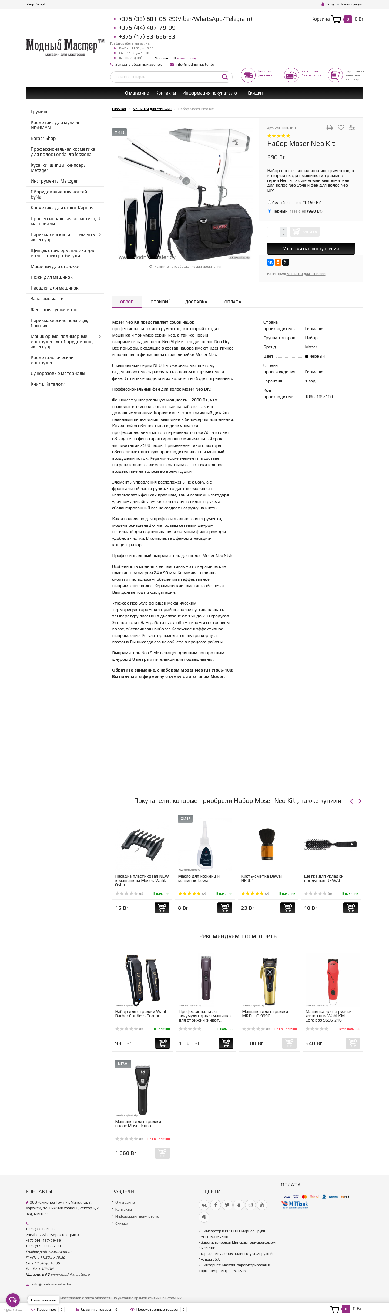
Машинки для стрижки (55, 266)
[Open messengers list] (13, 1300)
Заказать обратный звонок (138, 64)
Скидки (255, 93)
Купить (309, 231)
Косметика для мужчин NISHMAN (56, 125)
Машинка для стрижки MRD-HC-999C (265, 1013)
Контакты (166, 93)
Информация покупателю (210, 93)
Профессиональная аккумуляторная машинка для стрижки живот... (205, 1016)
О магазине (137, 93)
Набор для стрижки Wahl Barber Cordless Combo (140, 1013)
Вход (327, 4)
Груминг (39, 111)
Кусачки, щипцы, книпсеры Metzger (58, 167)
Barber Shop (43, 138)
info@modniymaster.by (195, 64)
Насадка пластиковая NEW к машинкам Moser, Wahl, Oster (142, 880)
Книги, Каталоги (48, 384)
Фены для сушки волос (55, 309)
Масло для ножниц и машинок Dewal (199, 878)
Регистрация (352, 4)
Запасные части (47, 298)
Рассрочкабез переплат (312, 73)
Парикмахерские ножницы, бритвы (59, 323)
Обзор (126, 301)
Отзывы (161, 301)
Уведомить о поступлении (311, 248)
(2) (192, 894)
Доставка (196, 301)
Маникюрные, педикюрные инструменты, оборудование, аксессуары (62, 341)
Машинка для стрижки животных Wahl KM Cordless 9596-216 (328, 1016)
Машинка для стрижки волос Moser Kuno (138, 1123)
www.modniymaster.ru (194, 58)
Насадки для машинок (54, 288)
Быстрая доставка (265, 73)
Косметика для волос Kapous (62, 207)
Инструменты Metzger (54, 181)
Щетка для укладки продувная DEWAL (323, 878)
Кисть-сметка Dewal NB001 (261, 878)
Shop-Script (36, 4)
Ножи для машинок (51, 277)
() (294, 202)
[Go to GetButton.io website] (13, 1310)
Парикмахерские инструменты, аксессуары (64, 237)
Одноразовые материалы (58, 373)
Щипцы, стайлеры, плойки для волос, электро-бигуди (63, 253)
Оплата (232, 301)
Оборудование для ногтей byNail (59, 194)
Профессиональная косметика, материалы (63, 221)
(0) (129, 894)
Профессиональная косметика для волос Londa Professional (63, 151)
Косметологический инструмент (52, 360)
